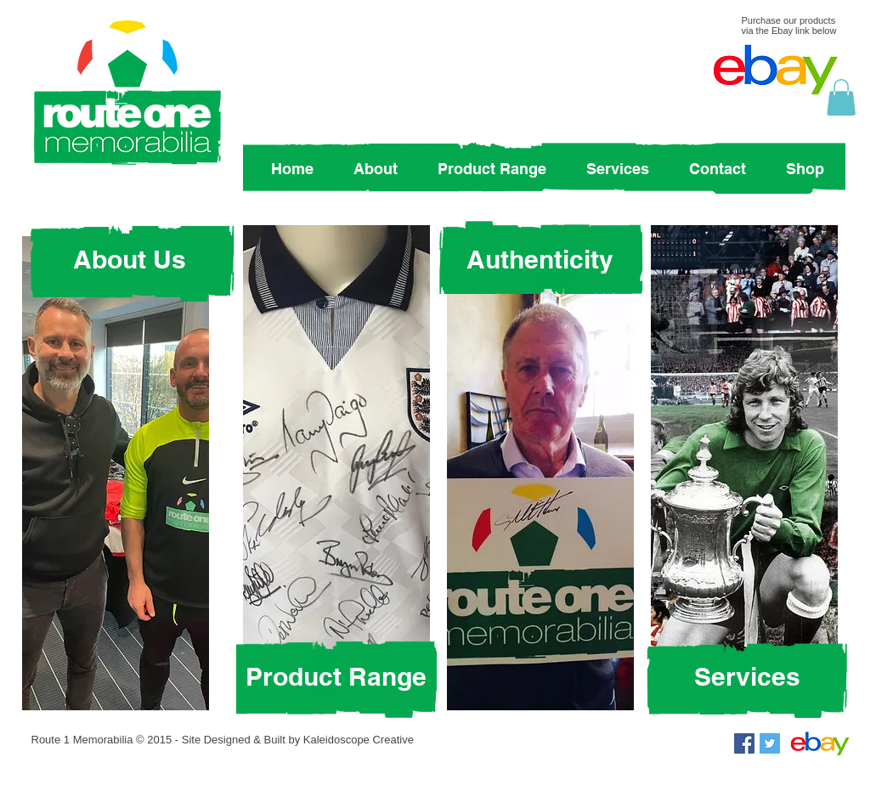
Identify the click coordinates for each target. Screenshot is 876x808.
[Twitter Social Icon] (770, 743)
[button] (841, 97)
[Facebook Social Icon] (744, 743)
